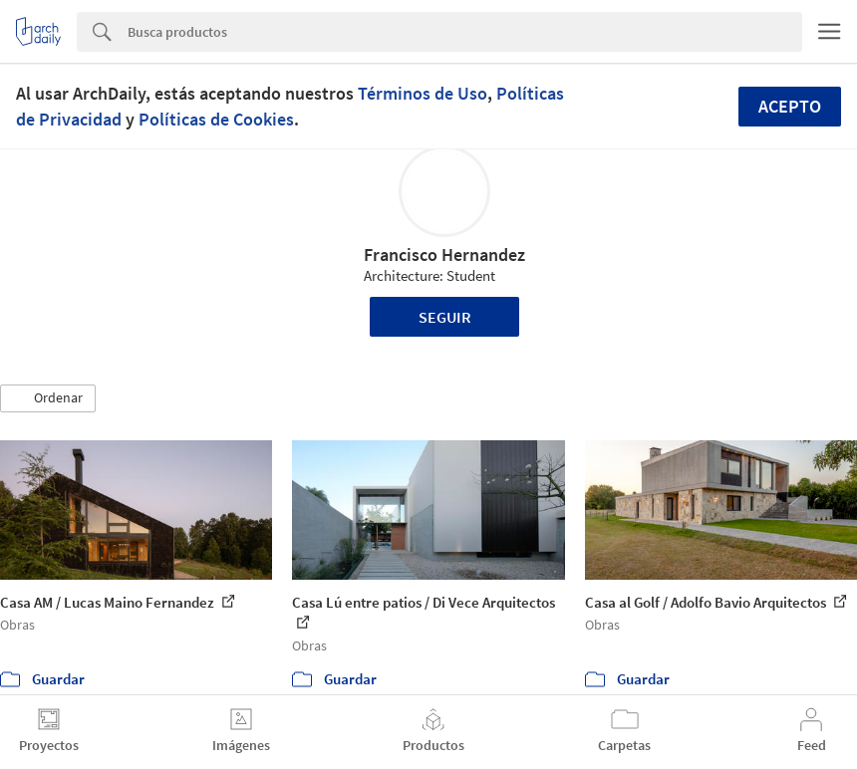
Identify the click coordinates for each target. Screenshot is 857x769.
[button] (48, 398)
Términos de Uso (422, 93)
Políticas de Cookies (216, 119)
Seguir (445, 317)
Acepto (789, 106)
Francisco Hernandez (444, 254)
